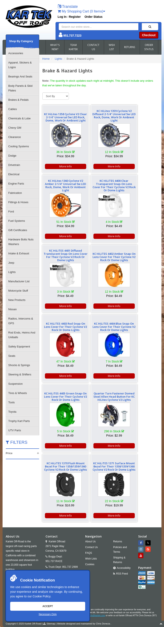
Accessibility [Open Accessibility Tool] (124, 501)
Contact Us (91, 481)
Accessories (15, 53)
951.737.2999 (70, 500)
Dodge (12, 155)
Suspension (15, 383)
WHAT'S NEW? (55, 47)
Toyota (12, 411)
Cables (12, 109)
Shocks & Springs (19, 365)
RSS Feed (122, 507)
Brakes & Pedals (18, 99)
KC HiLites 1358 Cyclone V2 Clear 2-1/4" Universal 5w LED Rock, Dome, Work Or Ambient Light (60, 115)
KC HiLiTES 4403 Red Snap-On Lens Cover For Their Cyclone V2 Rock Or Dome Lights (61, 255)
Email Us (54, 506)
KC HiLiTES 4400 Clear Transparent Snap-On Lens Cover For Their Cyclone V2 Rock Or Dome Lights (61, 184)
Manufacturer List (18, 281)
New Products (16, 300)
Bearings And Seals (20, 76)
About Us (90, 475)
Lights (12, 272)
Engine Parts (16, 183)
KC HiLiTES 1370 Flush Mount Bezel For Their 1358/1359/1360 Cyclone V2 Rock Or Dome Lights (100, 325)
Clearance (14, 137)
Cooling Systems (18, 146)
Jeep (11, 262)
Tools (11, 402)
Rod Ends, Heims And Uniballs (21, 335)
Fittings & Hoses (18, 202)
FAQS (88, 486)
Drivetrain (14, 165)
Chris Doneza (103, 557)
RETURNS (129, 47)
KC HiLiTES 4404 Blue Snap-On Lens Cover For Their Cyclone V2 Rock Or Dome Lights (100, 255)
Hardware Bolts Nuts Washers (20, 242)
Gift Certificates (17, 230)
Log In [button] (62, 16)
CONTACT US (93, 47)
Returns (117, 475)
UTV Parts (14, 430)
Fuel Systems (16, 220)
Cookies (89, 498)
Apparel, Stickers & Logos (20, 65)
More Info (61, 166)
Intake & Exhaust (18, 253)
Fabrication (15, 192)
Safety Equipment (19, 346)
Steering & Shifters (19, 374)
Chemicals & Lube (19, 118)
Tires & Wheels (17, 393)
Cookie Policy (41, 596)
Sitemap (51, 557)
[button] (68, 6)
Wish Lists (91, 492)
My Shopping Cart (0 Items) (81, 11)
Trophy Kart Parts (19, 421)
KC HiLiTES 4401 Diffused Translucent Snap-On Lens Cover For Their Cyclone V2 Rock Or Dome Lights (100, 184)
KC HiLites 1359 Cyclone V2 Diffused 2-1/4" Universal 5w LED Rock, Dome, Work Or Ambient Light (100, 115)
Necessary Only (48, 614)
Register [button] (75, 16)
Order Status (94, 16)
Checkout (149, 35)
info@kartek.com (97, 549)
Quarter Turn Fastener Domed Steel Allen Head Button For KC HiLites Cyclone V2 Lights (60, 325)
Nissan (12, 309)
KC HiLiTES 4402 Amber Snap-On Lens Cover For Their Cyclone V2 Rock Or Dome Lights (139, 185)
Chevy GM (14, 127)
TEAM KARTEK (73, 47)
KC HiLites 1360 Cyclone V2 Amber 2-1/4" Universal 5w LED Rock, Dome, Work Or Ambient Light (139, 115)
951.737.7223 (72, 35)
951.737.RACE (54, 495)
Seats (11, 355)
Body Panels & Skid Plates (20, 88)
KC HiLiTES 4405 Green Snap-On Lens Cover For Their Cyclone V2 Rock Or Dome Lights (139, 255)
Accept (47, 606)
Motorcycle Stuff (18, 290)
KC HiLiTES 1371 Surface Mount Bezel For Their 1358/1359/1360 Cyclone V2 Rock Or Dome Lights (139, 325)
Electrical (13, 174)
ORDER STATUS (148, 47)
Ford (11, 211)
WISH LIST (112, 47)
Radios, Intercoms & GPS (20, 321)
